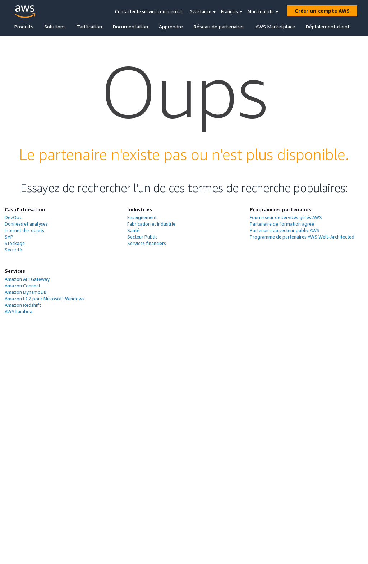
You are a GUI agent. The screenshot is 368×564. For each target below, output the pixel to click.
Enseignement (142, 217)
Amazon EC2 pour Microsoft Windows (44, 298)
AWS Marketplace (275, 26)
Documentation (130, 26)
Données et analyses (26, 224)
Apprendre (171, 26)
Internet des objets (24, 230)
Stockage (15, 243)
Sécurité (13, 250)
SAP (9, 237)
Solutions (55, 26)
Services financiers (146, 243)
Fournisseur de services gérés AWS (286, 217)
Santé (133, 230)
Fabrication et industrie (151, 224)
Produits (23, 26)
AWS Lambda (18, 311)
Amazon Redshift (23, 305)
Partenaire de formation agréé (282, 224)
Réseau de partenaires (219, 26)
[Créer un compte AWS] (322, 10)
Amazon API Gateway (27, 279)
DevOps (13, 217)
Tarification (89, 26)
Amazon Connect (22, 285)
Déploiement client (328, 26)
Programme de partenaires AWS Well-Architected (302, 237)
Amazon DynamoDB (26, 292)
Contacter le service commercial (148, 11)
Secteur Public (142, 237)
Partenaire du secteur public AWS (284, 230)
